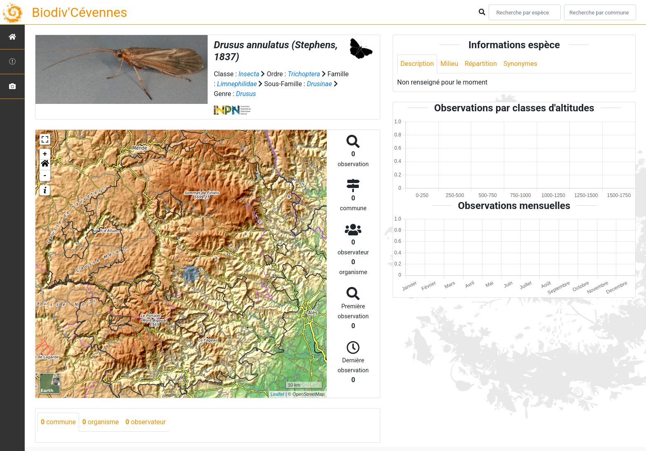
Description (417, 64)
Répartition (481, 64)
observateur (146, 422)
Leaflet (277, 394)
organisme (100, 422)
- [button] (45, 176)
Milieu (449, 64)
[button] (45, 165)
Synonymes (520, 64)
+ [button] (45, 154)
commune (58, 422)
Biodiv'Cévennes (79, 12)
